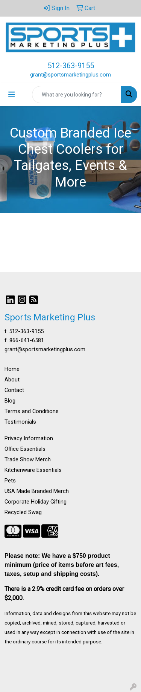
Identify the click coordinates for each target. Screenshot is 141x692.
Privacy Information (29, 438)
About (12, 379)
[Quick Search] (76, 94)
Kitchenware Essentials (33, 470)
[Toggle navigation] (12, 94)
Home (12, 369)
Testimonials (20, 421)
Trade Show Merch (28, 459)
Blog (10, 400)
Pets (10, 480)
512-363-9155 (70, 65)
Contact (14, 390)
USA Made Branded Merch (37, 491)
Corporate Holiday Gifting (36, 501)
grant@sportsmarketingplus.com (70, 74)
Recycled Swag (23, 512)
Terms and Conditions (32, 411)
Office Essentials (25, 449)
